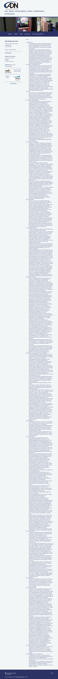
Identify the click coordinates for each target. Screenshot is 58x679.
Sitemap (14, 673)
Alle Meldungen (13, 83)
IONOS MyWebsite (20, 676)
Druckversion (8, 673)
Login (52, 673)
